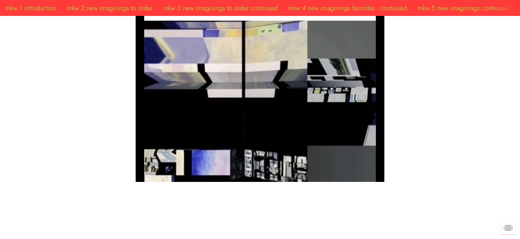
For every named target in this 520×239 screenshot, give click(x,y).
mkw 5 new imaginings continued (463, 8)
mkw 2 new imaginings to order (110, 8)
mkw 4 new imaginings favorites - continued (347, 8)
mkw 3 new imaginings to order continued (220, 8)
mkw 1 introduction (30, 8)
